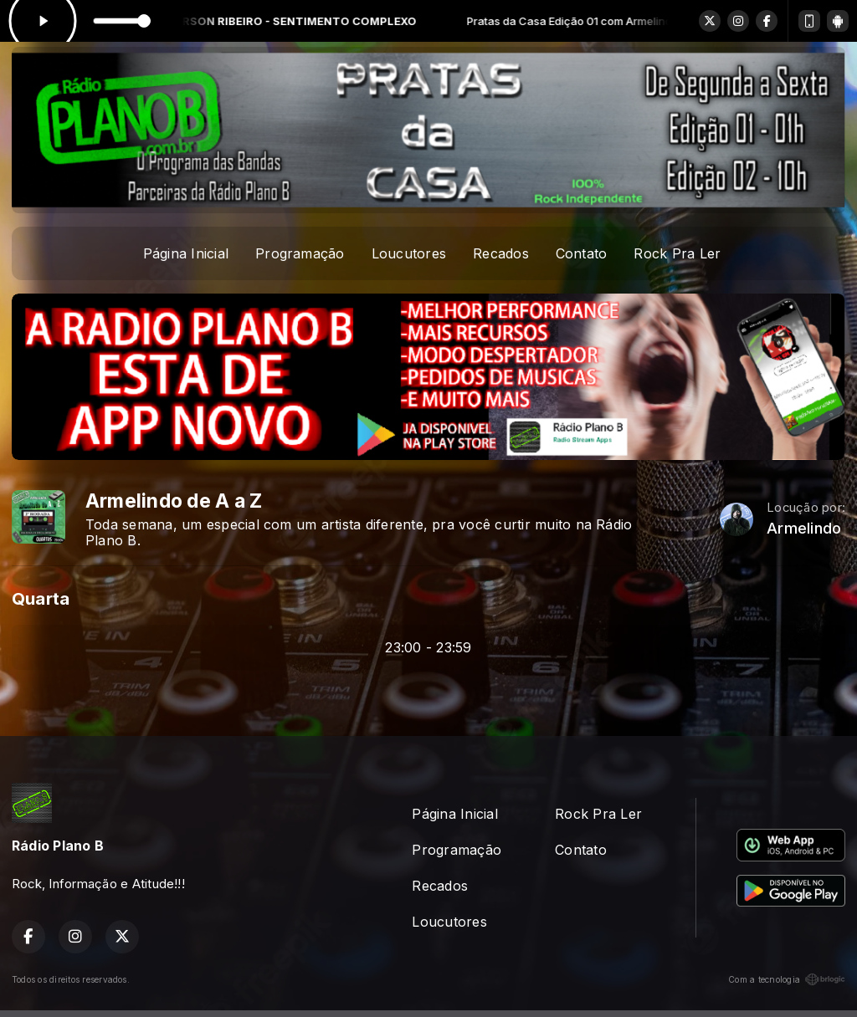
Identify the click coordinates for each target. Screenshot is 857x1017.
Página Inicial (185, 253)
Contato (582, 253)
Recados (501, 253)
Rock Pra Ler (677, 253)
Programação (300, 253)
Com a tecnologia (786, 979)
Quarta (40, 598)
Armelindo (804, 528)
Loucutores (409, 253)
